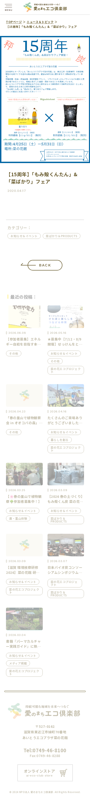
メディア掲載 (18, 665)
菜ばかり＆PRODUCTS (62, 236)
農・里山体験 (18, 520)
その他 (13, 355)
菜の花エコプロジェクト (66, 371)
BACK (45, 265)
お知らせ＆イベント (25, 236)
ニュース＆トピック (40, 22)
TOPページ (14, 22)
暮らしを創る (60, 441)
